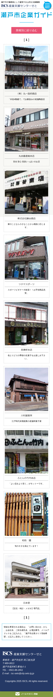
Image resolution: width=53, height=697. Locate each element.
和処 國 (26, 540)
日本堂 (26, 602)
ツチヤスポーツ (26, 284)
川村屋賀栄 (26, 415)
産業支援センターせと (23, 6)
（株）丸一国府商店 (26, 93)
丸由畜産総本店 (26, 156)
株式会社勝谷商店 (27, 218)
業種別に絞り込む (26, 30)
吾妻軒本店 (26, 349)
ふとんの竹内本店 (27, 478)
